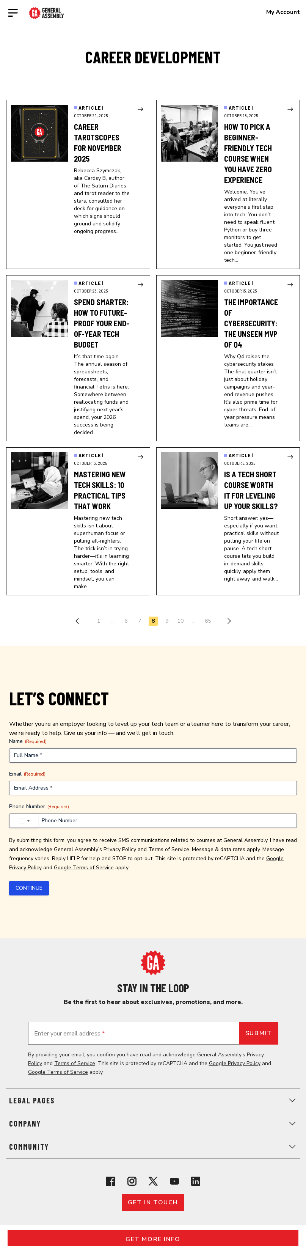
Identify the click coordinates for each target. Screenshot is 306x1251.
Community (153, 1146)
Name (28, 741)
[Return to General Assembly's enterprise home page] (46, 13)
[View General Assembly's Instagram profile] (132, 1181)
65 (208, 621)
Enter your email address (69, 1033)
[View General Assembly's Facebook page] (110, 1181)
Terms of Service (168, 849)
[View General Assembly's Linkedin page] (195, 1181)
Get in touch (153, 1202)
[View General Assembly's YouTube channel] (174, 1181)
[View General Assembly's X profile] (153, 1181)
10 (180, 621)
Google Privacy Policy (234, 1063)
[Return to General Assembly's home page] (153, 962)
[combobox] (23, 821)
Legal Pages (153, 1100)
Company (153, 1123)
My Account (283, 12)
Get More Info (153, 1239)
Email (27, 773)
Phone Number (39, 806)
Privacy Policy (120, 849)
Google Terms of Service (84, 867)
